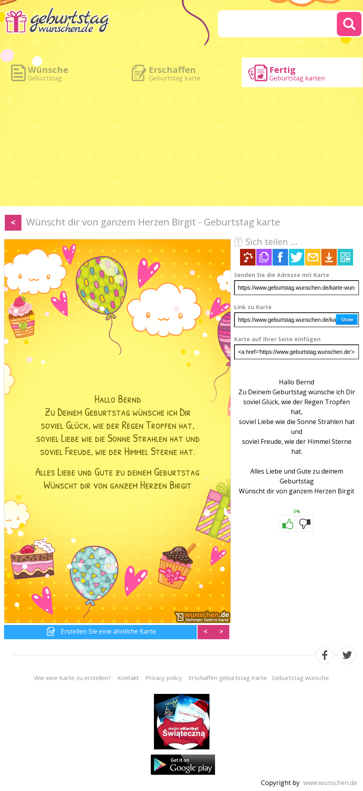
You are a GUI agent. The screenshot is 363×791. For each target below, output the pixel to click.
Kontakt (128, 678)
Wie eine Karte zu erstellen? (72, 678)
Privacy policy (163, 678)
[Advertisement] (181, 146)
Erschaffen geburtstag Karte (227, 678)
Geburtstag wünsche (300, 678)
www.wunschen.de (330, 782)
